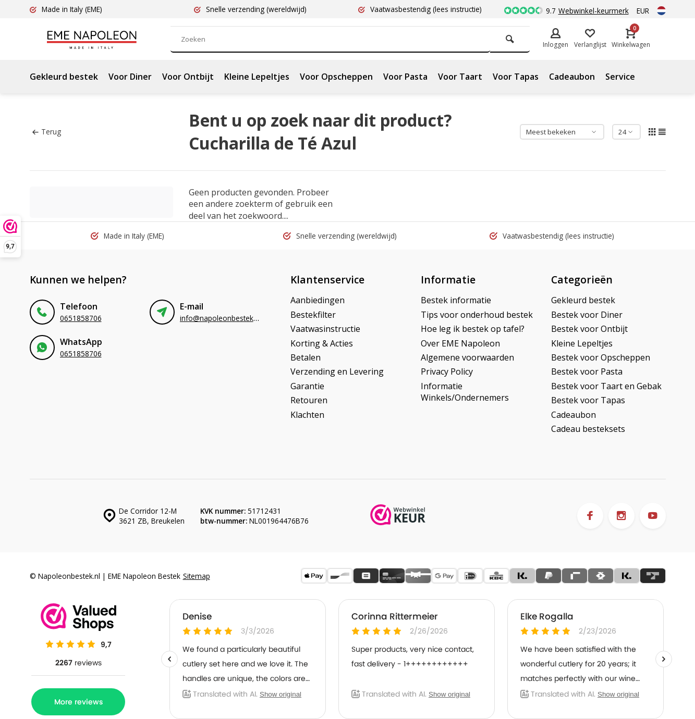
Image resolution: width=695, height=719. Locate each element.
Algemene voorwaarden (467, 357)
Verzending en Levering (337, 371)
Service (620, 76)
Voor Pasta (405, 76)
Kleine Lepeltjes (256, 76)
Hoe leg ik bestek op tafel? (473, 328)
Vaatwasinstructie (325, 328)
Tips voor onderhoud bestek (477, 314)
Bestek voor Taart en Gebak (606, 386)
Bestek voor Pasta (587, 371)
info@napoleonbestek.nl (220, 318)
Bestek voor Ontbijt (589, 328)
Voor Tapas (516, 76)
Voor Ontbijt (188, 76)
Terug (46, 132)
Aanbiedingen (317, 300)
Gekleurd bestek (64, 76)
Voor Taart (460, 76)
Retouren (308, 400)
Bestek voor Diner (587, 314)
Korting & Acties (321, 343)
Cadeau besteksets (588, 429)
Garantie (307, 386)
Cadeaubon (572, 76)
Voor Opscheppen (336, 76)
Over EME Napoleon (460, 343)
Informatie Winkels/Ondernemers (465, 391)
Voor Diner (130, 76)
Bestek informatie (456, 300)
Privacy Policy (447, 371)
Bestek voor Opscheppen (600, 357)
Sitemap (196, 576)
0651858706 (81, 318)
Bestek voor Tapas (588, 400)
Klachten (307, 414)
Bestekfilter (313, 314)
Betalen (305, 357)
